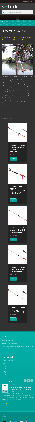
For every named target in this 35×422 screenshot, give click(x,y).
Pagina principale (8, 360)
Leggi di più (5, 403)
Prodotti (5, 366)
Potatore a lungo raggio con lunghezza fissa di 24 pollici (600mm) (17, 190)
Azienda (5, 363)
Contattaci (6, 374)
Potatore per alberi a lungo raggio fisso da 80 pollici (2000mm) (17, 310)
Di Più (13, 159)
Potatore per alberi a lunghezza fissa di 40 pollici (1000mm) (17, 230)
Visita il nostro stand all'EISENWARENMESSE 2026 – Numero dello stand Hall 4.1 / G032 (22, 388)
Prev (25, 380)
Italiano (30, 1)
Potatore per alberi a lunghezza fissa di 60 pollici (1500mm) (17, 269)
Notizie (5, 369)
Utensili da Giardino (22, 21)
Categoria (12, 21)
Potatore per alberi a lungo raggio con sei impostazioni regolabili (17, 148)
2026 (5, 391)
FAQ (4, 372)
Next (31, 380)
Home (5, 21)
